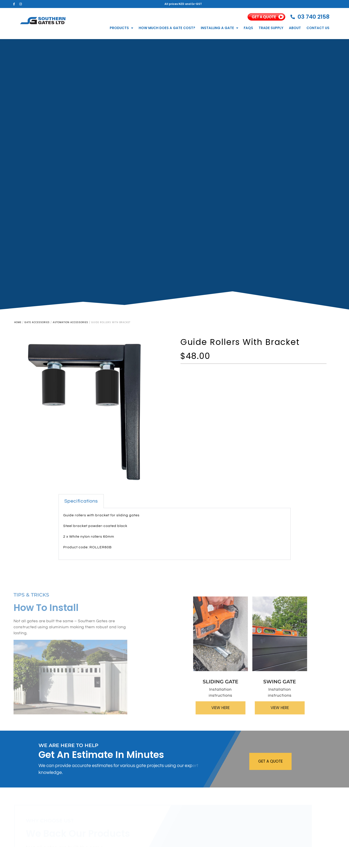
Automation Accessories (70, 322)
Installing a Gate (219, 28)
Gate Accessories (37, 322)
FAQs (248, 28)
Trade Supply (271, 28)
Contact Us (317, 28)
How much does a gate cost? (167, 28)
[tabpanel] (175, 534)
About (295, 28)
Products (121, 28)
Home (17, 322)
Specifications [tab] (81, 501)
